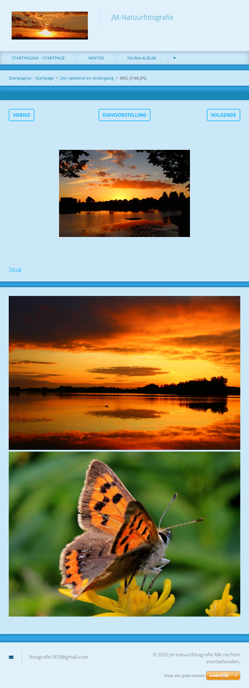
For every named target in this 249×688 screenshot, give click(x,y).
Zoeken (233, 17)
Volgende (223, 115)
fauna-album (141, 58)
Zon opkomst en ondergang (87, 78)
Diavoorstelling (124, 115)
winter (96, 58)
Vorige (21, 115)
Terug (15, 269)
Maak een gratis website (184, 675)
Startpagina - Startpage (38, 58)
